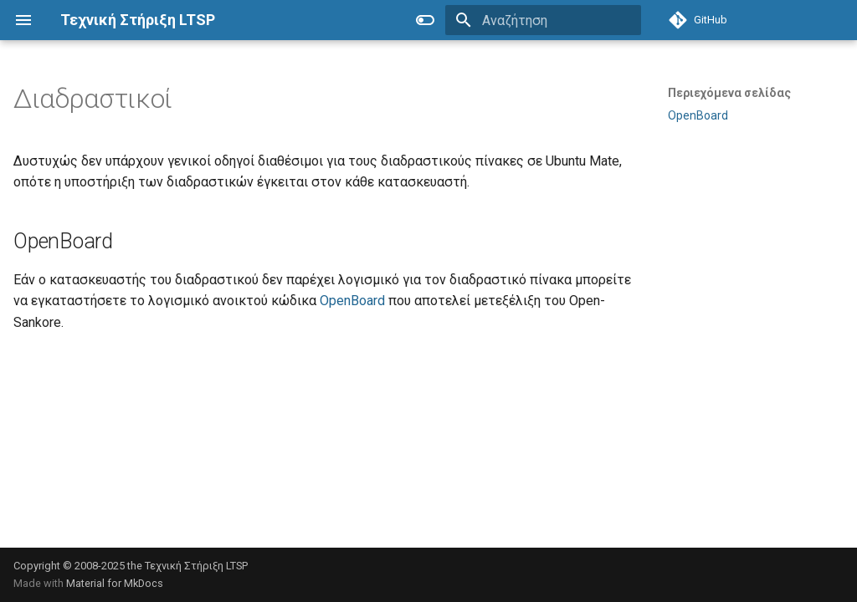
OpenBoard (352, 301)
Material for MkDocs (114, 583)
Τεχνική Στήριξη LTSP (196, 565)
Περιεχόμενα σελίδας (729, 92)
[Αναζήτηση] (543, 20)
